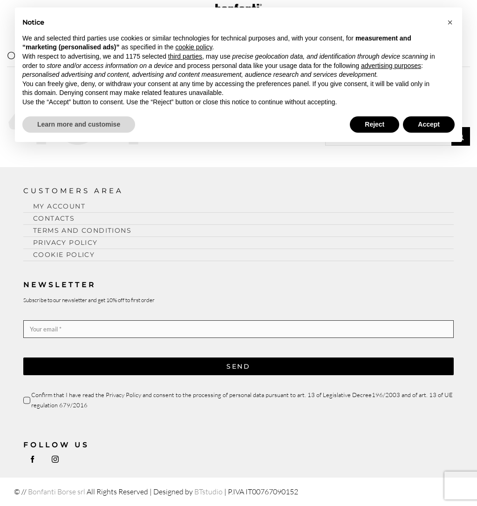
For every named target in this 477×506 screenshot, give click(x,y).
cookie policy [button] (193, 47)
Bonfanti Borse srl (56, 491)
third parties (185, 56)
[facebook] (32, 459)
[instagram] (55, 459)
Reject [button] (374, 124)
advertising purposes (391, 65)
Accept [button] (429, 124)
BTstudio (208, 491)
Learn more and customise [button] (78, 124)
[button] (450, 22)
